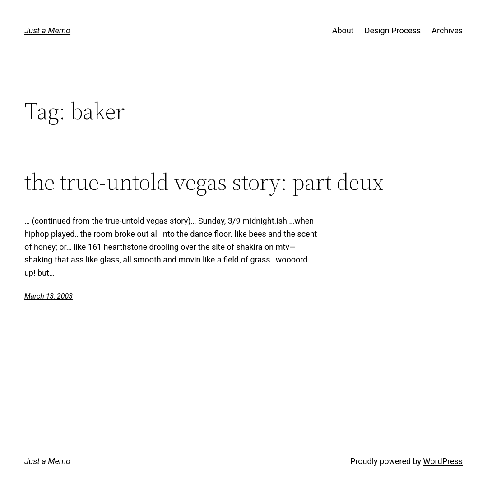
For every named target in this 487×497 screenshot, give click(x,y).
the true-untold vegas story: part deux (204, 181)
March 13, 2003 (48, 296)
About (343, 30)
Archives (447, 30)
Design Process (393, 30)
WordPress (443, 461)
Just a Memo (47, 30)
